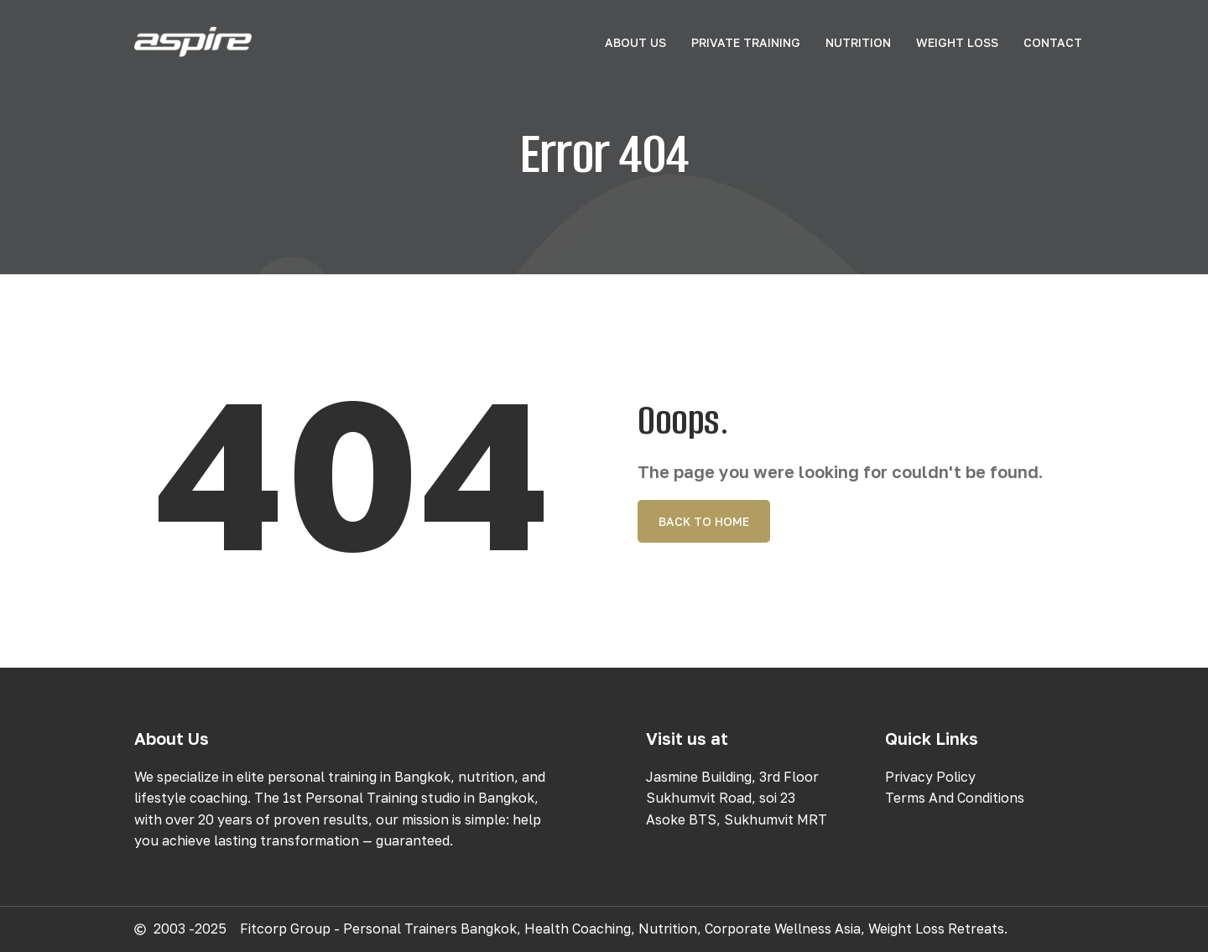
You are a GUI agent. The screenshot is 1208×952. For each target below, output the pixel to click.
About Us (635, 42)
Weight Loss (957, 42)
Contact (1052, 42)
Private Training (745, 42)
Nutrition (858, 42)
